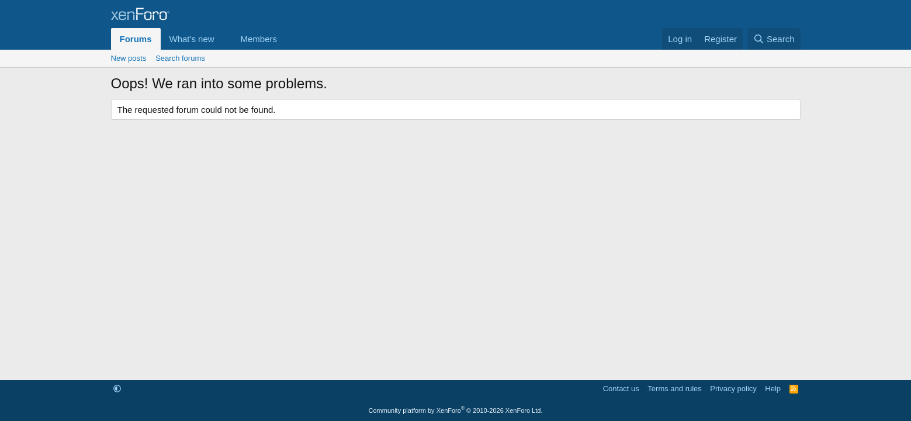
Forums (136, 39)
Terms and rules (674, 388)
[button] (223, 39)
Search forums (180, 58)
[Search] (774, 39)
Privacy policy (733, 388)
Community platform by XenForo (456, 410)
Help (773, 388)
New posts (129, 58)
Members (258, 39)
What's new (191, 39)
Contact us (621, 388)
